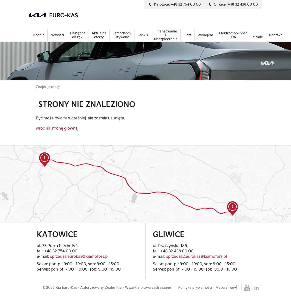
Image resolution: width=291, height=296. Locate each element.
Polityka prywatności (195, 287)
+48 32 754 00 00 (60, 250)
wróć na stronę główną (57, 128)
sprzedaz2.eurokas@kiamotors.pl (196, 256)
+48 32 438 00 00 (177, 250)
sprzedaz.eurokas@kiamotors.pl (79, 256)
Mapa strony (226, 287)
